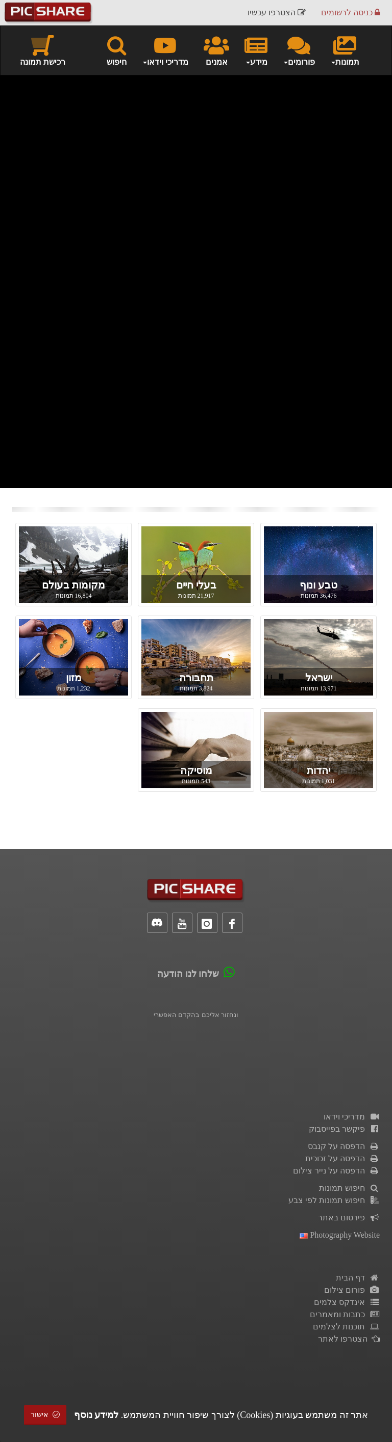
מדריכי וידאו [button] (165, 50)
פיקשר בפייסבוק (344, 1129)
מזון (74, 677)
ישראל (318, 677)
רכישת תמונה (42, 50)
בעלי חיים (196, 585)
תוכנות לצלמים (346, 1326)
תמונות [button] (344, 50)
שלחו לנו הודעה (188, 974)
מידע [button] (255, 50)
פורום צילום (352, 1290)
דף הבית (358, 1277)
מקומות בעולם (73, 585)
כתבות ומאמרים (345, 1314)
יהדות (318, 770)
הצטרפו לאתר (349, 1338)
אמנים (216, 50)
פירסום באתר (349, 1217)
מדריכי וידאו (352, 1116)
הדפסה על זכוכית (342, 1158)
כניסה (350, 12)
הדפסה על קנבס (344, 1146)
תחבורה (196, 677)
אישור (45, 1415)
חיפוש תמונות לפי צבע (334, 1200)
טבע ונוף (318, 585)
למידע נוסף (96, 1415)
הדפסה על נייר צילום (336, 1170)
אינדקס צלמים (347, 1302)
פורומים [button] (299, 50)
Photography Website (340, 1235)
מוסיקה (196, 770)
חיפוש (117, 50)
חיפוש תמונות (349, 1188)
